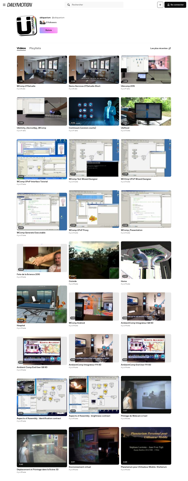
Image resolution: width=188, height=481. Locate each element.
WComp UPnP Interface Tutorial (32, 181)
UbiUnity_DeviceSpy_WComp (31, 128)
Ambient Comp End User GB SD (32, 367)
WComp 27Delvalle (26, 86)
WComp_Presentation (131, 230)
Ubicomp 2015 (128, 86)
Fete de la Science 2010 (28, 274)
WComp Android (77, 323)
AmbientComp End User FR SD (136, 365)
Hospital (21, 325)
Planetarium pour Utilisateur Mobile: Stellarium (144, 467)
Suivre (48, 30)
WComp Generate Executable (31, 233)
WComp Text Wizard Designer (83, 179)
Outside (73, 281)
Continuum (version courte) (82, 128)
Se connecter (175, 4)
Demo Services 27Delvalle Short (84, 86)
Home (124, 281)
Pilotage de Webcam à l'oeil (134, 416)
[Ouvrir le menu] (4, 5)
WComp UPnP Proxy (79, 230)
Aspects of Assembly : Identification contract (39, 418)
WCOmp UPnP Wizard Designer (136, 179)
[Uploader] (160, 5)
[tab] (21, 48)
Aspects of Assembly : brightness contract (89, 416)
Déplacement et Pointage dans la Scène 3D (38, 469)
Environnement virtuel (80, 467)
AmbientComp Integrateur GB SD (137, 323)
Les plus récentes (160, 48)
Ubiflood (125, 128)
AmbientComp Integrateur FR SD (85, 365)
